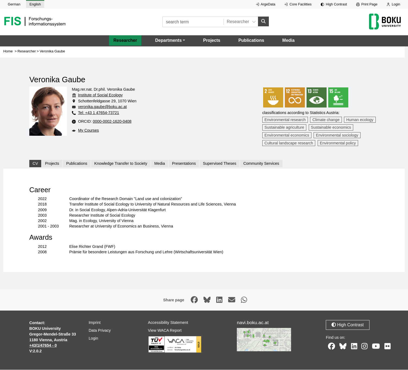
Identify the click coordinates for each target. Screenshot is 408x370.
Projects (211, 40)
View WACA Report (164, 330)
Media (288, 40)
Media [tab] (159, 164)
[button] (170, 40)
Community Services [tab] (261, 164)
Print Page (367, 4)
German (14, 4)
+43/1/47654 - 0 (43, 345)
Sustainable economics (331, 127)
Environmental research (285, 120)
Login (393, 4)
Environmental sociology (337, 135)
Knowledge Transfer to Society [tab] (120, 164)
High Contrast (334, 4)
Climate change (326, 120)
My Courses (88, 130)
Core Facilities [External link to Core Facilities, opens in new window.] (297, 4)
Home (8, 51)
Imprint (95, 323)
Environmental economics (286, 135)
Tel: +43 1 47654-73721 (98, 113)
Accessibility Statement (168, 323)
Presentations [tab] (184, 164)
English (35, 4)
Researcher (125, 40)
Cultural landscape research (288, 143)
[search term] (193, 22)
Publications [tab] (76, 164)
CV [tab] (35, 164)
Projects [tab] (52, 164)
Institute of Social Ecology (100, 95)
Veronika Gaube (52, 51)
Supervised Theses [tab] (219, 164)
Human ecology (359, 120)
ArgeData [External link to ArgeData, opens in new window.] (265, 4)
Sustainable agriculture (284, 127)
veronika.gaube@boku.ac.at (102, 107)
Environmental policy (338, 143)
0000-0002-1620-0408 (112, 121)
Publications (251, 40)
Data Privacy (100, 330)
